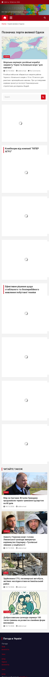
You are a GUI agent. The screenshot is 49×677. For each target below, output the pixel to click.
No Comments (35, 71)
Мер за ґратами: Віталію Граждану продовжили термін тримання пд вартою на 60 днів (23, 500)
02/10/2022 (8, 71)
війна (6, 573)
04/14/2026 (8, 587)
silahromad (21, 71)
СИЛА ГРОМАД (14, 8)
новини (6, 56)
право (6, 492)
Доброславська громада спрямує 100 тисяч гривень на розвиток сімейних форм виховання (24, 620)
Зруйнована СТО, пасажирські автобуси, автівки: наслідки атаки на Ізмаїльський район (23, 581)
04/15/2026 (8, 506)
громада (7, 612)
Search (43, 97)
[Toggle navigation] (11, 17)
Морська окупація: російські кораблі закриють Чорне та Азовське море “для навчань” (23, 65)
